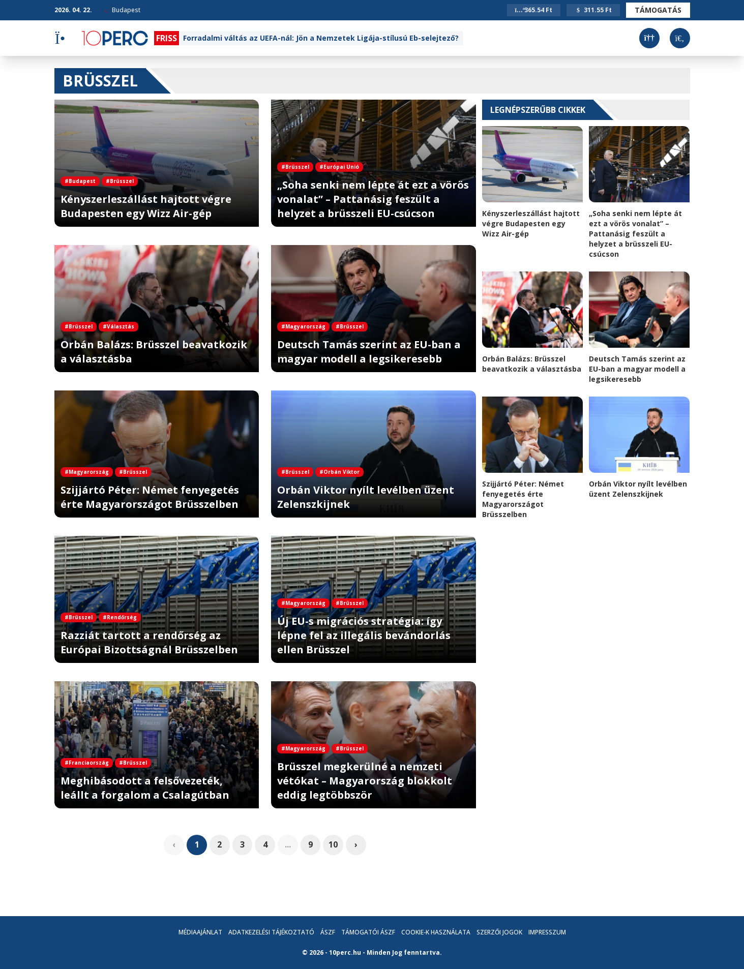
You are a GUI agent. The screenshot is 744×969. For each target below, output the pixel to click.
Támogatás (658, 10)
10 (333, 845)
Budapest (122, 10)
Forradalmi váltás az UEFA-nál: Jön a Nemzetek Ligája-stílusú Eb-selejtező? (321, 38)
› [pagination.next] (356, 845)
